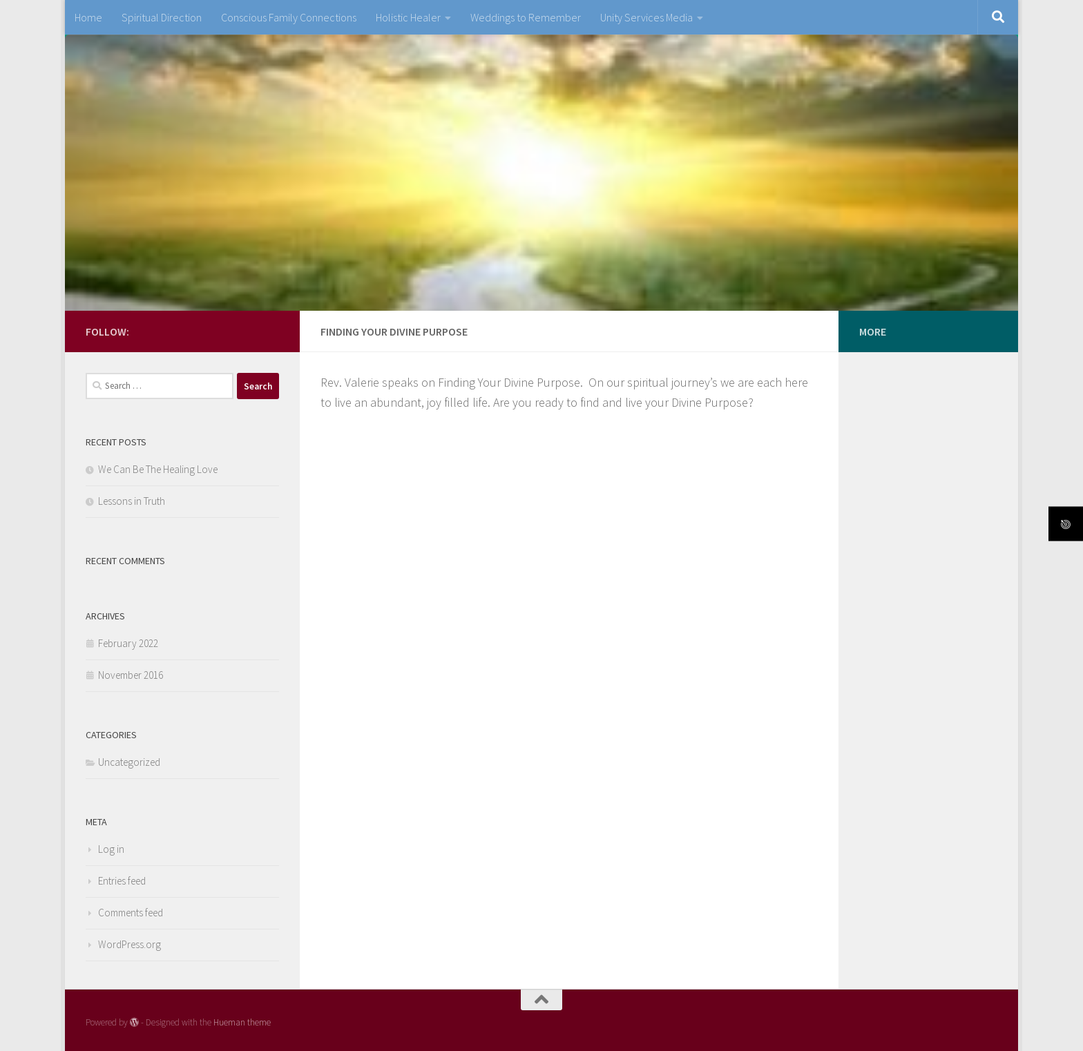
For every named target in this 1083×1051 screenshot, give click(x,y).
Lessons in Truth (131, 501)
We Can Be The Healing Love (158, 469)
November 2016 (130, 675)
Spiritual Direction (162, 17)
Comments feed (130, 912)
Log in (111, 849)
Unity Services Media (646, 17)
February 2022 (128, 643)
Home (88, 17)
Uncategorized (129, 762)
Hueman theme (242, 1022)
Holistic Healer (408, 17)
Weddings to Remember (525, 17)
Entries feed (122, 880)
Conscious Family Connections (288, 17)
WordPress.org (129, 944)
